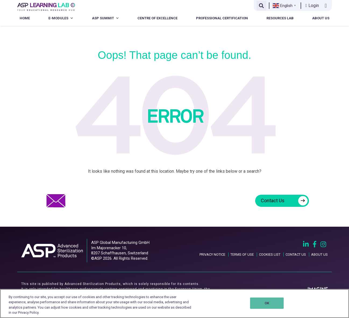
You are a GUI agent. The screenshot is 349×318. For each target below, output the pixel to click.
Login (312, 5)
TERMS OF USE (242, 254)
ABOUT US (319, 254)
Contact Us (284, 200)
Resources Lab (280, 18)
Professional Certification (222, 18)
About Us (320, 18)
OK (267, 303)
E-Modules (60, 18)
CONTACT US (296, 254)
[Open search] (261, 5)
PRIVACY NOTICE (212, 254)
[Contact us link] (326, 6)
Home (25, 18)
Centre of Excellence (157, 18)
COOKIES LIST (269, 254)
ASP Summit (105, 18)
